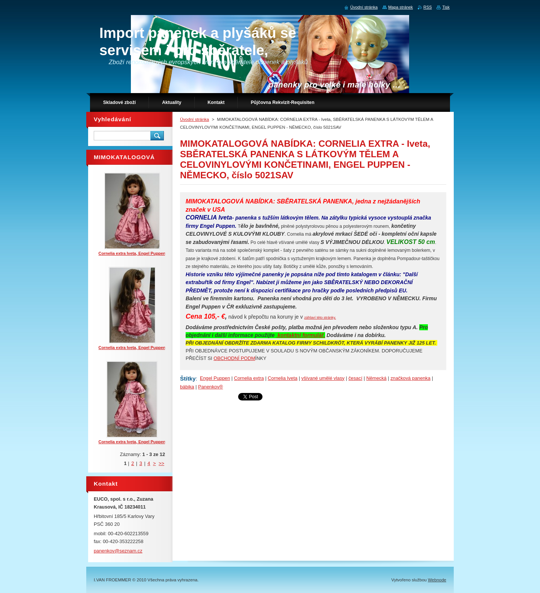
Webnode (437, 580)
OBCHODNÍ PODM (234, 358)
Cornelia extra (249, 378)
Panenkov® (210, 387)
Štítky (188, 378)
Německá (376, 378)
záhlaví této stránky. (320, 317)
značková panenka (410, 378)
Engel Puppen (215, 378)
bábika (187, 387)
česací (355, 378)
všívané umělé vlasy (323, 378)
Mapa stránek (400, 7)
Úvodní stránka (194, 119)
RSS (427, 7)
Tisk (446, 7)
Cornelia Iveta (282, 378)
